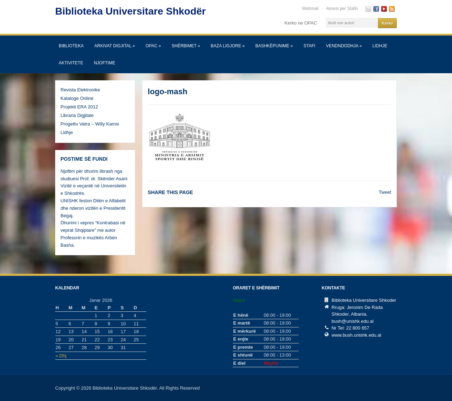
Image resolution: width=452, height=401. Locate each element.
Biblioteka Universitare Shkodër (130, 11)
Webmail (310, 8)
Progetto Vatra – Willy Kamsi (90, 124)
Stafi (309, 45)
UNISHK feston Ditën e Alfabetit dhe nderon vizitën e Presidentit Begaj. (93, 208)
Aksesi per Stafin (342, 8)
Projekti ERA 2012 (79, 106)
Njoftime (104, 62)
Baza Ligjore (228, 45)
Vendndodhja (344, 45)
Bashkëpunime (274, 45)
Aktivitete (71, 62)
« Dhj (61, 355)
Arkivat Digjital (114, 45)
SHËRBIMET (186, 45)
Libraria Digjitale (77, 115)
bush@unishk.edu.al (353, 321)
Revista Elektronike (80, 89)
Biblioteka (71, 45)
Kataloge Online (77, 98)
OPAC (153, 45)
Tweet (385, 192)
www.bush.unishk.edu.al (356, 335)
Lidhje (380, 45)
